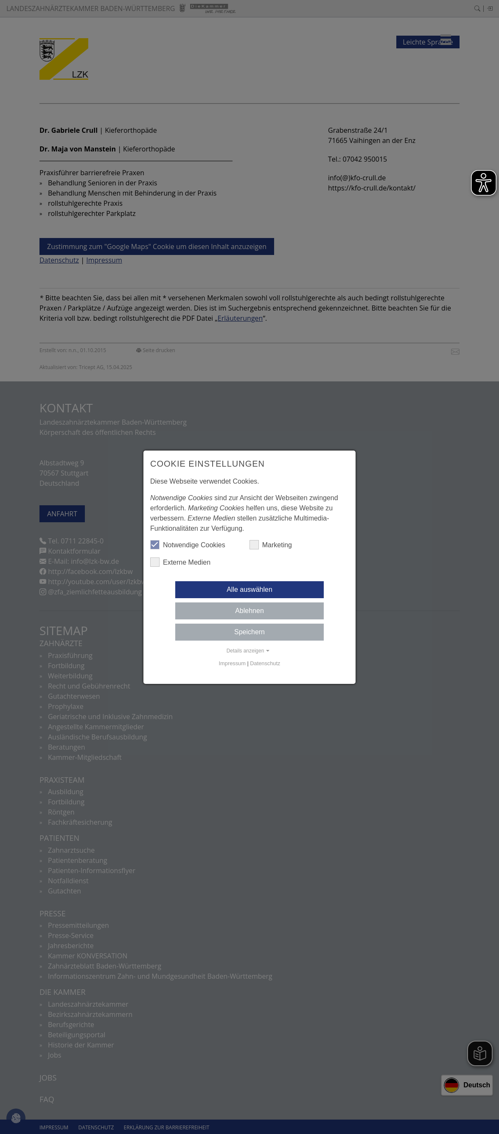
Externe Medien (180, 562)
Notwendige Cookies (187, 544)
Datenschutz (265, 663)
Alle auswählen (249, 589)
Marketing (271, 544)
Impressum (232, 663)
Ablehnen (249, 610)
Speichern (249, 632)
